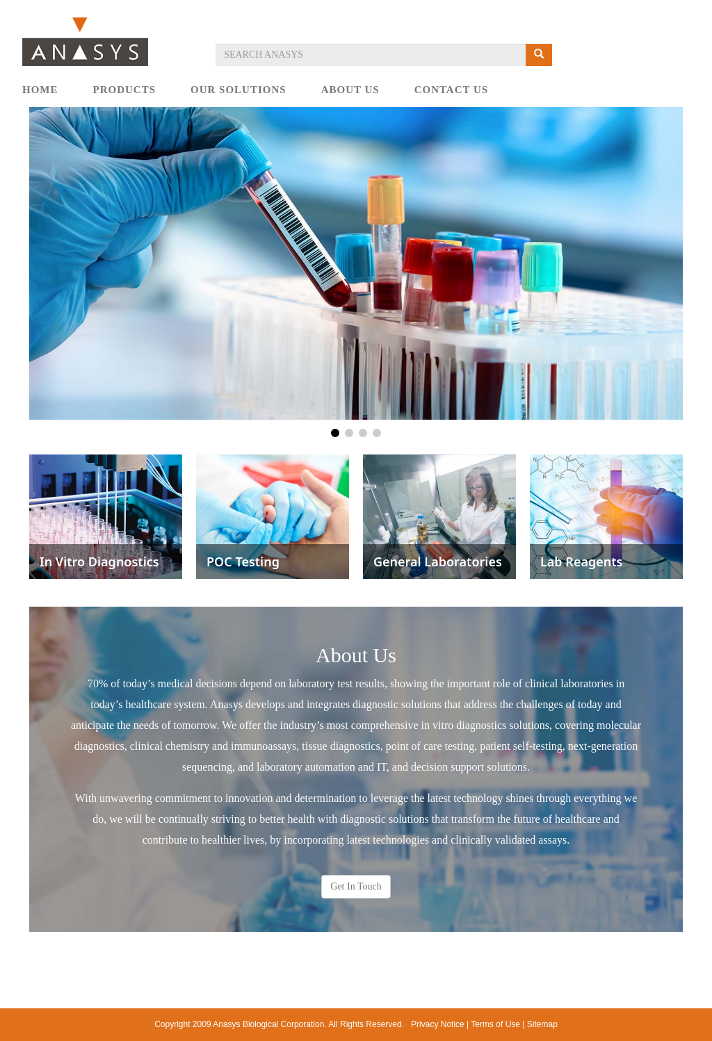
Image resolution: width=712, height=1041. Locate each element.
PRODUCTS (124, 89)
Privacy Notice (437, 1024)
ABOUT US (350, 89)
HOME (40, 89)
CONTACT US (451, 89)
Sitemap (542, 1024)
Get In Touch (355, 886)
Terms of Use (495, 1024)
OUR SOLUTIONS (238, 89)
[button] (335, 433)
